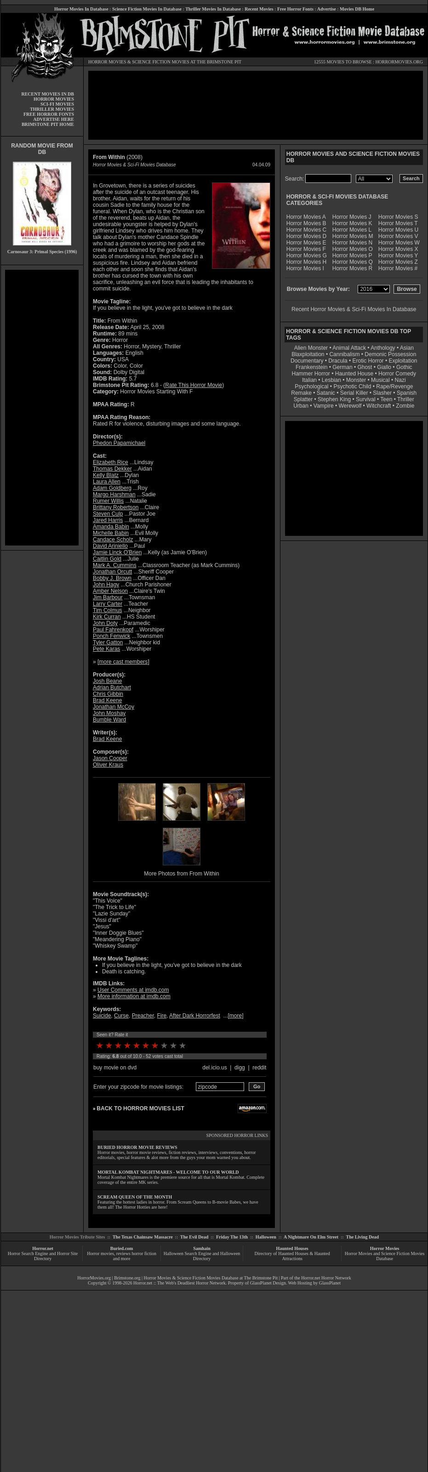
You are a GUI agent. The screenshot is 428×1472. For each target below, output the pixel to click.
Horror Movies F (306, 249)
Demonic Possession (390, 354)
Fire (161, 1015)
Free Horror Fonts (295, 8)
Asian (407, 348)
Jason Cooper (110, 758)
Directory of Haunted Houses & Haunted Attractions (292, 1256)
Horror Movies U (398, 230)
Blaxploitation (307, 354)
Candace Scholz (113, 539)
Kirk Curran (107, 617)
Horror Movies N (352, 242)
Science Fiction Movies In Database (147, 8)
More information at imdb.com (134, 996)
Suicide (102, 1015)
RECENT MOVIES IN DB (47, 94)
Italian (309, 380)
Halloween (266, 1236)
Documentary (307, 361)
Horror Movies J (351, 217)
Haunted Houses (292, 1248)
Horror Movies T (398, 223)
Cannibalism (344, 354)
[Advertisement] (42, 408)
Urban (300, 406)
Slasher (382, 393)
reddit (259, 1067)
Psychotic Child (352, 386)
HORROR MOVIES (107, 61)
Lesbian (332, 380)
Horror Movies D (306, 236)
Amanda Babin (111, 526)
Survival (366, 399)
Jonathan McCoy (113, 707)
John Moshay (109, 713)
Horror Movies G (306, 255)
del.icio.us (214, 1067)
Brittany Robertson (115, 507)
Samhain (202, 1248)
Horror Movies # (397, 268)
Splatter (303, 399)
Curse (121, 1015)
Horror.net (42, 1248)
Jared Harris (108, 520)
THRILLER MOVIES (52, 109)
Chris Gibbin (108, 694)
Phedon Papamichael (119, 443)
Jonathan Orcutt (112, 571)
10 (182, 1045)
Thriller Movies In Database (213, 8)
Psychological (311, 386)
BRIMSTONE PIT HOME (48, 124)
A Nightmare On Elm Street (311, 1236)
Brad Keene (107, 700)
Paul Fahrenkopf (113, 629)
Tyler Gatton (108, 642)
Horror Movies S (398, 217)
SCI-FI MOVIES (57, 104)
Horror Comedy (397, 373)
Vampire (324, 406)
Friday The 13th (232, 1236)
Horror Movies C (306, 230)
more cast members (123, 662)
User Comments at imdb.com (133, 990)
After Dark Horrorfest (194, 1015)
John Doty (105, 623)
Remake (301, 393)
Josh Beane (107, 681)
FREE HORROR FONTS (48, 114)
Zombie (405, 406)
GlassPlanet (330, 1282)
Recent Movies (259, 8)
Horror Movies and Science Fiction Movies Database (385, 1256)
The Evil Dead (194, 1236)
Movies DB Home (357, 8)
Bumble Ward (109, 719)
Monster (356, 380)
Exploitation (402, 361)
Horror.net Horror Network (326, 1277)
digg (239, 1067)
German (342, 367)
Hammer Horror (311, 373)
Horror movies (100, 1253)
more (235, 1015)
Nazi (400, 380)
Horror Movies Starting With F (156, 391)
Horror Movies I (305, 268)
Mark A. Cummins (115, 565)
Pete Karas (106, 649)
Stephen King (334, 399)
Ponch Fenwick (111, 636)
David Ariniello (110, 546)
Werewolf (349, 406)
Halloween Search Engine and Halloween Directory (202, 1256)
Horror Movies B (306, 223)
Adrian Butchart (112, 687)
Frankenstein (311, 367)
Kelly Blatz (106, 475)
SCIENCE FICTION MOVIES (160, 61)
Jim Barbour (108, 597)
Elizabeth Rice (110, 462)
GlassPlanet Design (268, 1282)
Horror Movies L (351, 230)
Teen (386, 399)
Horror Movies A (306, 217)
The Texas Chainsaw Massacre (143, 1236)
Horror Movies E (306, 242)
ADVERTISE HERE (53, 119)
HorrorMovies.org (94, 1277)
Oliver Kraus (108, 765)
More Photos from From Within (181, 873)
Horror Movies (384, 1248)
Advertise (326, 8)
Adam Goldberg (112, 488)
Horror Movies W (399, 242)
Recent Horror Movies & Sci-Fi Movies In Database (353, 309)
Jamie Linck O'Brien (117, 552)
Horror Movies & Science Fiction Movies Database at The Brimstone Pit (211, 1277)
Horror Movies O (352, 249)
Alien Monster (311, 348)
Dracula (337, 361)
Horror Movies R (352, 268)
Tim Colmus (107, 610)
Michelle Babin (111, 533)
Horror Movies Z (398, 262)
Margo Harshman (114, 494)
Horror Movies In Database (81, 8)
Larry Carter (107, 604)
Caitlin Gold (107, 559)
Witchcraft (378, 406)
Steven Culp (108, 514)
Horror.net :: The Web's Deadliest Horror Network (179, 1282)
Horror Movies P (352, 255)
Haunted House (354, 373)
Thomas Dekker (112, 469)
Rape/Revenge (394, 386)
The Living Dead (362, 1236)
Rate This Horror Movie (193, 385)
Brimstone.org (127, 1277)
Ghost (364, 367)
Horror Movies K (352, 223)
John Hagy (106, 584)
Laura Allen (106, 481)
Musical (380, 380)
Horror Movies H (306, 262)
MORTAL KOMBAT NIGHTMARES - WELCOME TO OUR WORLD (168, 1172)
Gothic (404, 367)
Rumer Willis (108, 501)
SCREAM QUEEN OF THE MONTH (134, 1196)
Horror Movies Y (398, 255)
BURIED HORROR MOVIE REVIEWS (137, 1147)
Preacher (143, 1015)
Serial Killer (354, 393)
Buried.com (121, 1248)
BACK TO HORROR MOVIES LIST (140, 1108)
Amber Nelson (110, 591)
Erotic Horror (368, 361)
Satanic (326, 393)
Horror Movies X (398, 249)
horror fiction (143, 1253)
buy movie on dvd (115, 1067)
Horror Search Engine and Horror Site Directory (43, 1256)
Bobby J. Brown (112, 578)
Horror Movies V (398, 236)
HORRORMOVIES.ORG (399, 61)
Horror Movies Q (352, 262)
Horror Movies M (352, 236)
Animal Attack (349, 348)
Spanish (407, 393)
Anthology (383, 348)
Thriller (405, 399)
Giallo (384, 367)
